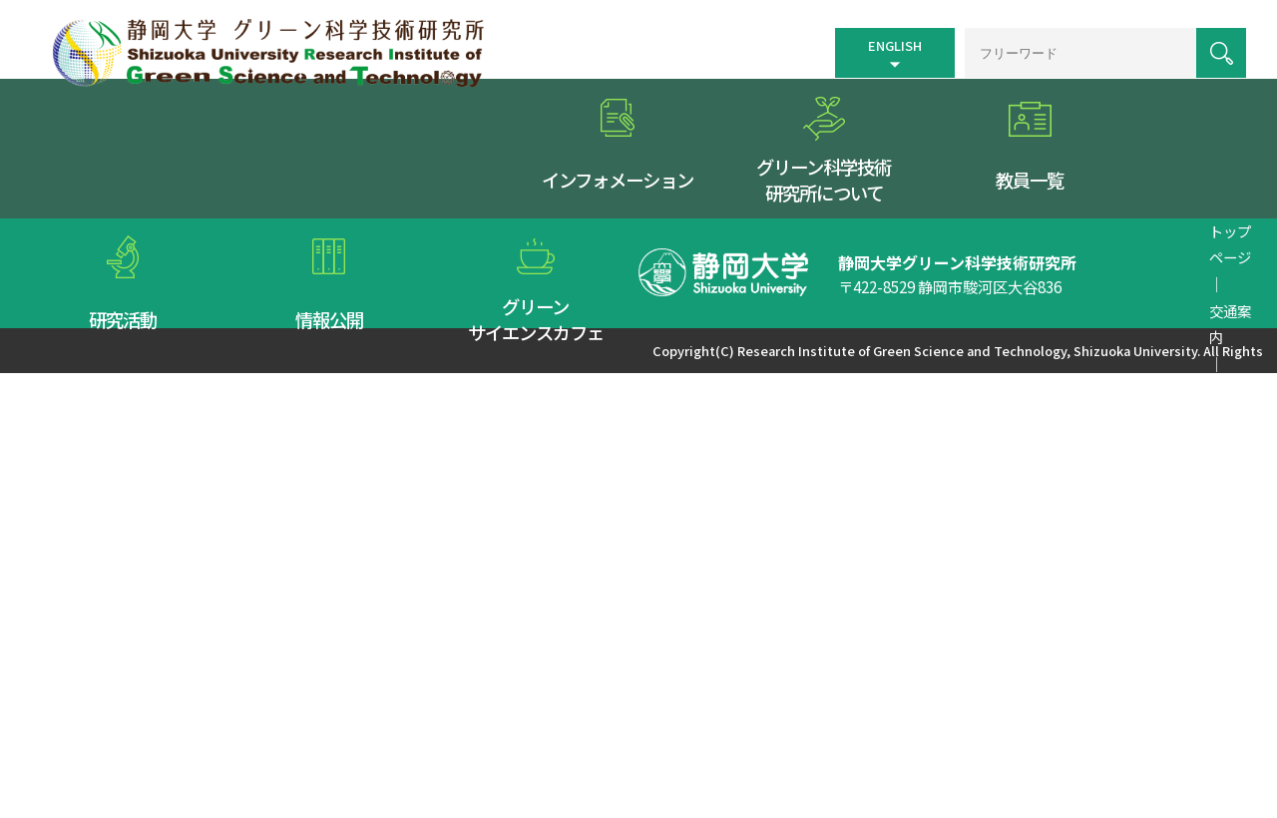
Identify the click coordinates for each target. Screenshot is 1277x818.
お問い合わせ (1098, 294)
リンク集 (887, 294)
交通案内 (717, 294)
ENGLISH (881, 42)
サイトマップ (802, 294)
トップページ (632, 294)
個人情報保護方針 (986, 294)
